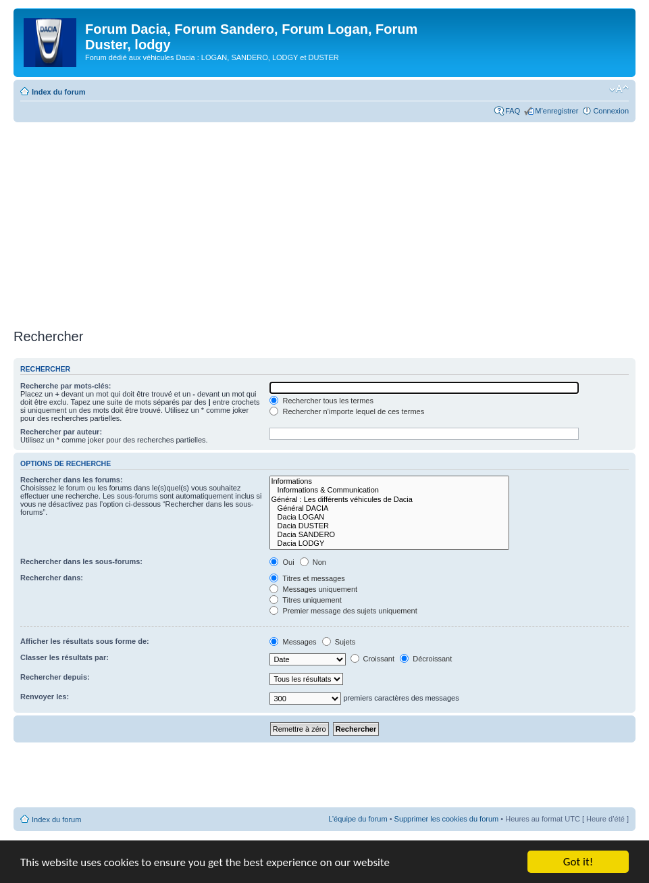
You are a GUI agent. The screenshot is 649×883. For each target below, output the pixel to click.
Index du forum (58, 92)
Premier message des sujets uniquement (343, 611)
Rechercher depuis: (55, 677)
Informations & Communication (389, 490)
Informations (389, 481)
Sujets (339, 642)
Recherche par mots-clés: (65, 386)
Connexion (611, 111)
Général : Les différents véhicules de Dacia (389, 499)
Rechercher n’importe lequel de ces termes (346, 411)
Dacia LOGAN (389, 517)
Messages (292, 642)
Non (313, 562)
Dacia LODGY (389, 543)
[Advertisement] (324, 223)
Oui (281, 562)
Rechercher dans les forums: (71, 480)
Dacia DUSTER (389, 526)
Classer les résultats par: (64, 657)
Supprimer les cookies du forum (446, 819)
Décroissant (426, 659)
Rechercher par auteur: (61, 432)
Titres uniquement (305, 600)
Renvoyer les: (44, 696)
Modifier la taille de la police (619, 89)
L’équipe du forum (357, 819)
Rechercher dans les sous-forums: (81, 561)
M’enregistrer (556, 111)
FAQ (512, 111)
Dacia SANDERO (389, 534)
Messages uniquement (313, 589)
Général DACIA (389, 508)
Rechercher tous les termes (321, 401)
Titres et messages (306, 578)
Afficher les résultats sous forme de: (84, 641)
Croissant (373, 659)
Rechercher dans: (51, 578)
